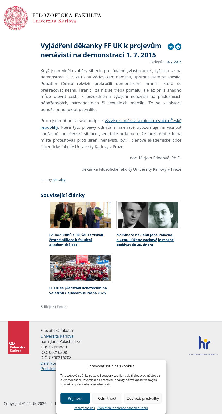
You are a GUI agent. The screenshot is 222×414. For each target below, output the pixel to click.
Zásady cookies (84, 408)
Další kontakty (53, 363)
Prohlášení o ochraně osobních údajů (122, 408)
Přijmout (75, 398)
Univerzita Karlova (57, 336)
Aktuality (59, 179)
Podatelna (50, 368)
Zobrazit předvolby (143, 398)
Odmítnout (107, 398)
